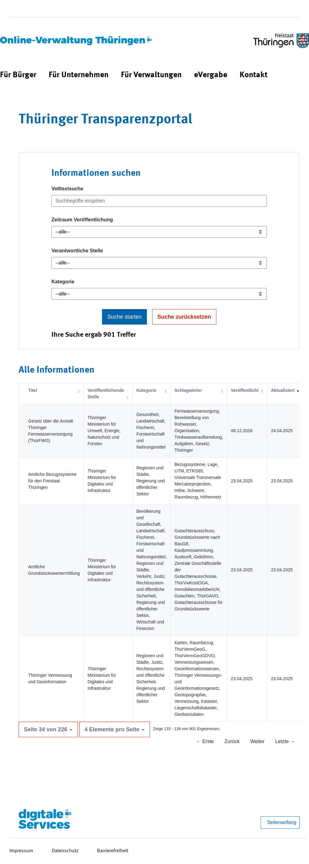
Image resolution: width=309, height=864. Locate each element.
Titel (32, 390)
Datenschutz (65, 850)
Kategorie (62, 281)
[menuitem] (18, 75)
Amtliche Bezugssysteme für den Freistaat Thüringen (52, 481)
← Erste (205, 741)
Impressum (21, 850)
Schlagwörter (188, 390)
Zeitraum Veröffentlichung (82, 219)
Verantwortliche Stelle (77, 250)
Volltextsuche (67, 188)
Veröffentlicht (244, 390)
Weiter (257, 741)
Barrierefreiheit (112, 850)
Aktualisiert (282, 390)
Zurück (232, 741)
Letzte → (285, 741)
